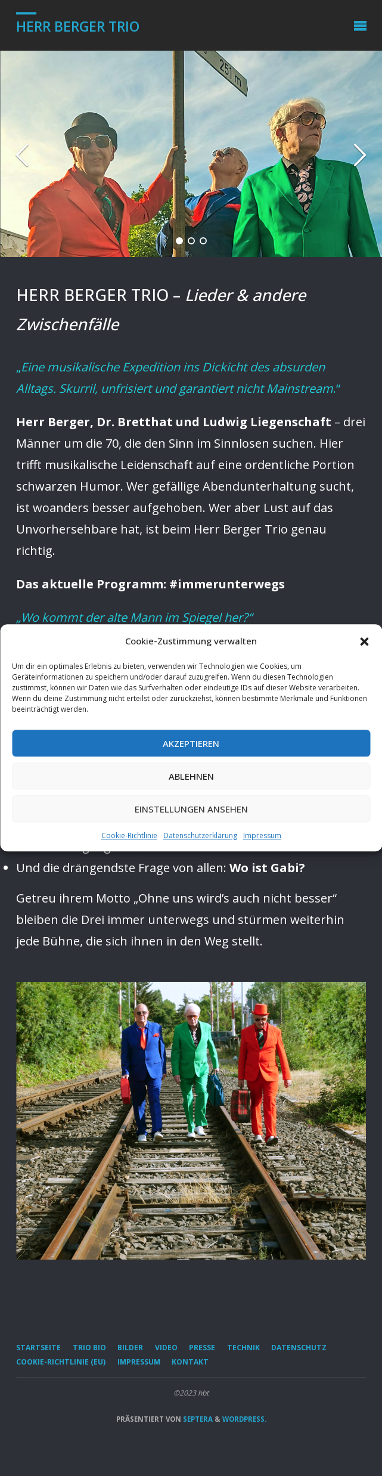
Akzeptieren (191, 743)
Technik (243, 1347)
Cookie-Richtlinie (129, 835)
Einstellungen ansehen (191, 809)
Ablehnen (191, 776)
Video (166, 1347)
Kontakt (190, 1362)
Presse (202, 1347)
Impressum (262, 835)
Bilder (130, 1347)
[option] (191, 154)
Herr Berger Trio (77, 26)
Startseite (38, 1347)
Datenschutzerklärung (200, 835)
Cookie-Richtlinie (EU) (60, 1362)
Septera (197, 1419)
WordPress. (244, 1419)
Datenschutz (299, 1347)
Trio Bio (89, 1347)
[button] (364, 641)
